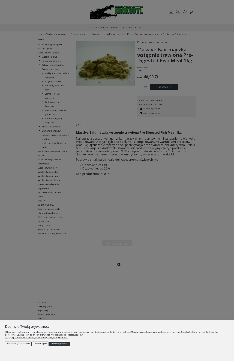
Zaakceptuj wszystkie (59, 344)
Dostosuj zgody (40, 344)
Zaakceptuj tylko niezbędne (18, 344)
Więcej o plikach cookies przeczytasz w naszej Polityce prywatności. (36, 337)
